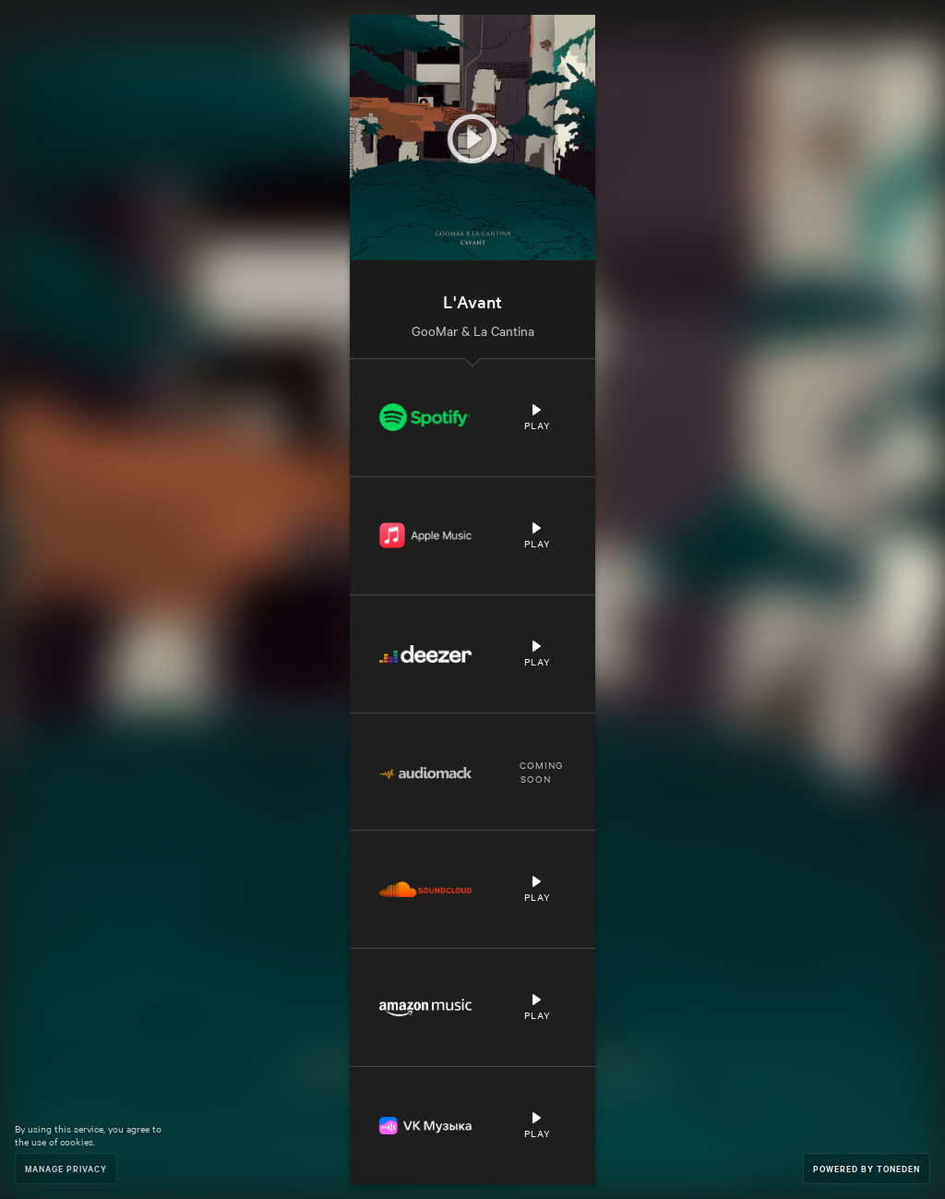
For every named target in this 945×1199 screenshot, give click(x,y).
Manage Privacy (66, 1168)
